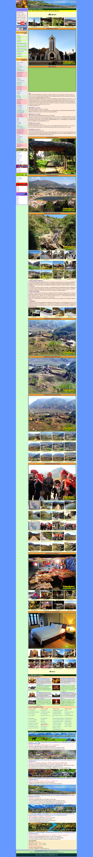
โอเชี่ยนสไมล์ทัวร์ (20, 12)
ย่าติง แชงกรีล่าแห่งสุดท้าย (22, 45)
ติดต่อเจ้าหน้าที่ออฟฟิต (21, 17)
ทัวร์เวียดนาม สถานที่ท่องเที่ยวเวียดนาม (68, 678)
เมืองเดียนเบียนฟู (20, 51)
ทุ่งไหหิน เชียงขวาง (20, 70)
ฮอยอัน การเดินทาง (68, 726)
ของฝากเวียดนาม (44, 729)
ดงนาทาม (19, 170)
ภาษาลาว (19, 68)
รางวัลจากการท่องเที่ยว (21, 19)
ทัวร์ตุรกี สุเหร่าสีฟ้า (20, 111)
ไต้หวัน (18, 125)
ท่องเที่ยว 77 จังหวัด (20, 14)
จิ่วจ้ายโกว (19, 122)
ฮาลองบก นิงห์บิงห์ (32, 721)
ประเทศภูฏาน (19, 91)
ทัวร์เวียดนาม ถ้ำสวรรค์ (33, 724)
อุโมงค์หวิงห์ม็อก (68, 721)
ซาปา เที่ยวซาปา (40, 692)
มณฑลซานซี (19, 56)
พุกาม (18, 63)
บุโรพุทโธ (19, 96)
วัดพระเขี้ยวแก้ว (20, 108)
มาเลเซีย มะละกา (20, 133)
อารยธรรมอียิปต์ (20, 116)
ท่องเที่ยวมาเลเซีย (20, 131)
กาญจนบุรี (19, 177)
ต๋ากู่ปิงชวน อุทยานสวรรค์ (21, 48)
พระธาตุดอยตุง (20, 161)
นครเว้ (66, 710)
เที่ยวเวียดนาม (19, 75)
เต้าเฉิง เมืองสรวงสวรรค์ (21, 43)
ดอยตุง (18, 160)
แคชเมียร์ (19, 102)
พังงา (18, 200)
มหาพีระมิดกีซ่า (20, 115)
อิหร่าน (18, 135)
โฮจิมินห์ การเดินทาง (57, 727)
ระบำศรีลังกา (19, 106)
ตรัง (17, 199)
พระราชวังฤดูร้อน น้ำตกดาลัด (58, 719)
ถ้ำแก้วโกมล (19, 156)
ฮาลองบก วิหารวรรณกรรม (34, 727)
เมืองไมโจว (19, 54)
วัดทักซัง (18, 92)
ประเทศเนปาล (19, 82)
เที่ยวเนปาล (19, 85)
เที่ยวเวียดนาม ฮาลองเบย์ (33, 723)
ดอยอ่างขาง (19, 163)
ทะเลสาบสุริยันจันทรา (21, 128)
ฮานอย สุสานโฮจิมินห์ (33, 719)
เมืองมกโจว (19, 53)
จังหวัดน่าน (19, 157)
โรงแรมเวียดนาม (44, 726)
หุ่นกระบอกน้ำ (63, 699)
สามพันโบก (19, 171)
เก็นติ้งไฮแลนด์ (20, 132)
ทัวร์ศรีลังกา (19, 41)
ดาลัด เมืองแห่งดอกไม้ (41, 699)
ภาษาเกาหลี (19, 89)
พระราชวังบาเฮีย (20, 142)
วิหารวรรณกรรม (32, 713)
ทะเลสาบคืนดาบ (32, 715)
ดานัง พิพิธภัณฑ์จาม (68, 718)
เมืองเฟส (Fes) (19, 141)
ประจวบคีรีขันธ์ (19, 178)
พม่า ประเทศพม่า (20, 62)
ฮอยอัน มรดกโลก (68, 719)
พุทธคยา (18, 101)
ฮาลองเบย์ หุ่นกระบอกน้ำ (33, 726)
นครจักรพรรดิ (67, 713)
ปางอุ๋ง (18, 153)
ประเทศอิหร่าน (19, 136)
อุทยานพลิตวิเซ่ (20, 145)
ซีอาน (18, 121)
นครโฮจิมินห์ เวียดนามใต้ (65, 692)
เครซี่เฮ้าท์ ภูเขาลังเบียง (57, 723)
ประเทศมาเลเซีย (20, 129)
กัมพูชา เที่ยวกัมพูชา (21, 80)
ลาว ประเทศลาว (20, 66)
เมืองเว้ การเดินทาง (68, 723)
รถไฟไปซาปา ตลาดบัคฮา (45, 712)
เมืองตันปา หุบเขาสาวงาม (22, 46)
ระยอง (18, 188)
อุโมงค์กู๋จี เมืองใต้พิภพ (57, 712)
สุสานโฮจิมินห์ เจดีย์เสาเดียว (34, 712)
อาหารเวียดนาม (44, 727)
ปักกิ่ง (18, 118)
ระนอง (18, 202)
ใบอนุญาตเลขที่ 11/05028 (21, 15)
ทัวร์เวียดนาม (19, 73)
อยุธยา (18, 181)
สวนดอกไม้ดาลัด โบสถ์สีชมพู (58, 718)
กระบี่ (18, 196)
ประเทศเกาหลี (19, 86)
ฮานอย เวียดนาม (32, 710)
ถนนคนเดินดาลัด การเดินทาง (58, 729)
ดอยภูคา (18, 159)
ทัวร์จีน (18, 35)
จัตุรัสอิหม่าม (19, 138)
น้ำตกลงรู (18, 168)
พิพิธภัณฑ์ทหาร (32, 718)
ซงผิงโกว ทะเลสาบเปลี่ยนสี (22, 49)
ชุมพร (18, 198)
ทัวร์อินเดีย (19, 103)
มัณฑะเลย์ (19, 65)
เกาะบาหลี (19, 98)
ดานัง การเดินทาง (68, 724)
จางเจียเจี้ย (19, 123)
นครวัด (18, 78)
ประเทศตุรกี (19, 109)
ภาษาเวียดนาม (20, 76)
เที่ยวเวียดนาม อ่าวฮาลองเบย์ (42, 685)
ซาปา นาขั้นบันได (44, 713)
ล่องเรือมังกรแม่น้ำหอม (69, 712)
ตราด (18, 191)
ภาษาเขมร (19, 79)
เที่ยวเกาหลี (19, 88)
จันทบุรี (18, 189)
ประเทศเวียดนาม (20, 72)
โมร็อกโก (19, 139)
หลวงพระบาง (19, 69)
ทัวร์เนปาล (19, 40)
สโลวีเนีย (18, 146)
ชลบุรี (18, 187)
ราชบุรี (18, 180)
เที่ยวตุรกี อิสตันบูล (20, 112)
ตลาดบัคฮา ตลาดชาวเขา (45, 715)
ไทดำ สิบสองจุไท (44, 723)
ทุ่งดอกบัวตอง (19, 155)
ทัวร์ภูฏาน (19, 38)
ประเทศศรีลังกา (20, 105)
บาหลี (18, 95)
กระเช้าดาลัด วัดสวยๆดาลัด (58, 721)
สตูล (17, 203)
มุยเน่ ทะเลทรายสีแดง (57, 724)
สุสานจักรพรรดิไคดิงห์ (69, 715)
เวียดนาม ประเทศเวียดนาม (42, 678)
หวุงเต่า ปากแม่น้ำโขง (57, 726)
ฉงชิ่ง (18, 119)
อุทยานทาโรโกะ (20, 126)
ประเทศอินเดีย (19, 99)
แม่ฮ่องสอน (19, 152)
